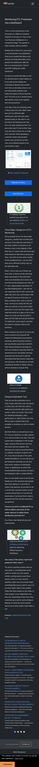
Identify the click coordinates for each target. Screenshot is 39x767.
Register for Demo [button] (18, 183)
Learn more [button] (19, 758)
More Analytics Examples (18, 173)
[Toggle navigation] (33, 4)
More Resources (19, 752)
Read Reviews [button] (18, 194)
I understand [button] (7, 764)
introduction (14, 388)
